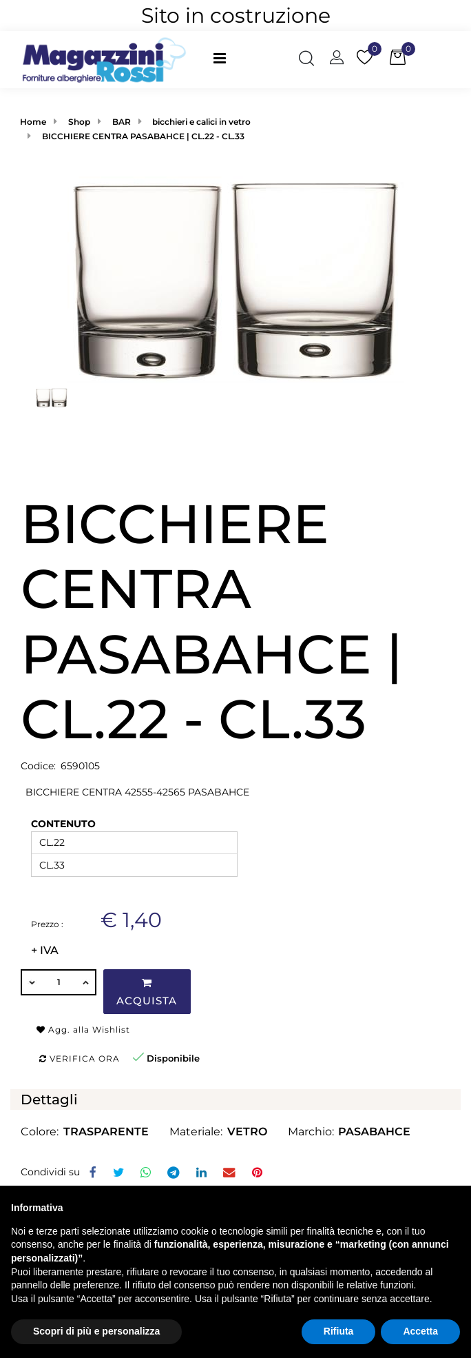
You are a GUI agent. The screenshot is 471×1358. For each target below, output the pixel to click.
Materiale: (195, 1131)
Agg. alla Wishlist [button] (83, 1029)
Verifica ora (79, 1058)
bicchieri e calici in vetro (201, 121)
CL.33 (52, 865)
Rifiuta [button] (339, 1331)
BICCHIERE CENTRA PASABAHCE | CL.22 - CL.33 (143, 136)
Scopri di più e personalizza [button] (96, 1331)
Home (33, 121)
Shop (79, 121)
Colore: (40, 1131)
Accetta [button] (420, 1331)
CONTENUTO (63, 824)
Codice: (38, 766)
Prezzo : (47, 924)
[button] (306, 59)
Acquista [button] (146, 992)
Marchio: (311, 1131)
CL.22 (52, 842)
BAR (121, 121)
